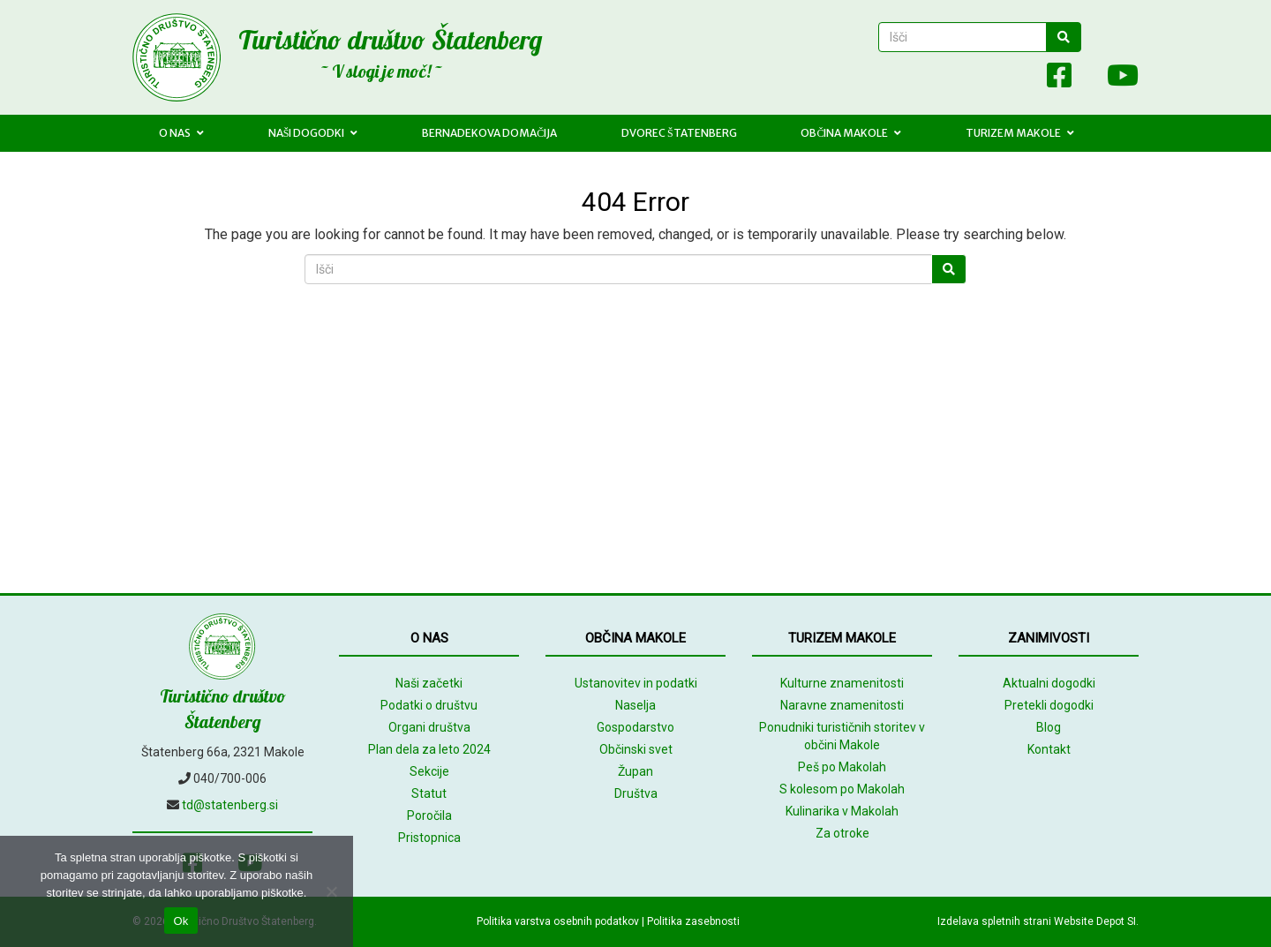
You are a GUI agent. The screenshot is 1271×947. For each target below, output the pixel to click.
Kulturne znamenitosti (842, 683)
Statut (429, 793)
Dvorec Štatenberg (679, 132)
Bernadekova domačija (489, 132)
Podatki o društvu (429, 705)
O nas (181, 132)
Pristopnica (429, 838)
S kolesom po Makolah (842, 789)
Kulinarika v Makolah (842, 811)
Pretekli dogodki (1049, 705)
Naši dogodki (313, 132)
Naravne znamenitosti (842, 705)
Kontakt (1049, 749)
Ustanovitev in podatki (636, 683)
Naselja (635, 705)
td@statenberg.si (230, 805)
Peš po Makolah (842, 767)
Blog (1048, 727)
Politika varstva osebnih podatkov (558, 921)
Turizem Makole (1020, 132)
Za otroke (842, 833)
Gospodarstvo (635, 727)
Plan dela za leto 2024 (429, 749)
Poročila (429, 815)
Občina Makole (851, 132)
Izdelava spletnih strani (994, 921)
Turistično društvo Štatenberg (390, 39)
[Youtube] (1114, 79)
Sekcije (429, 771)
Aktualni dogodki (1049, 683)
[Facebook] (1059, 79)
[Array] (1020, 79)
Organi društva (429, 727)
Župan (635, 771)
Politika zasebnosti (693, 921)
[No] (331, 891)
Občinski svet (636, 749)
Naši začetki (429, 683)
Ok (180, 921)
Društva (636, 793)
